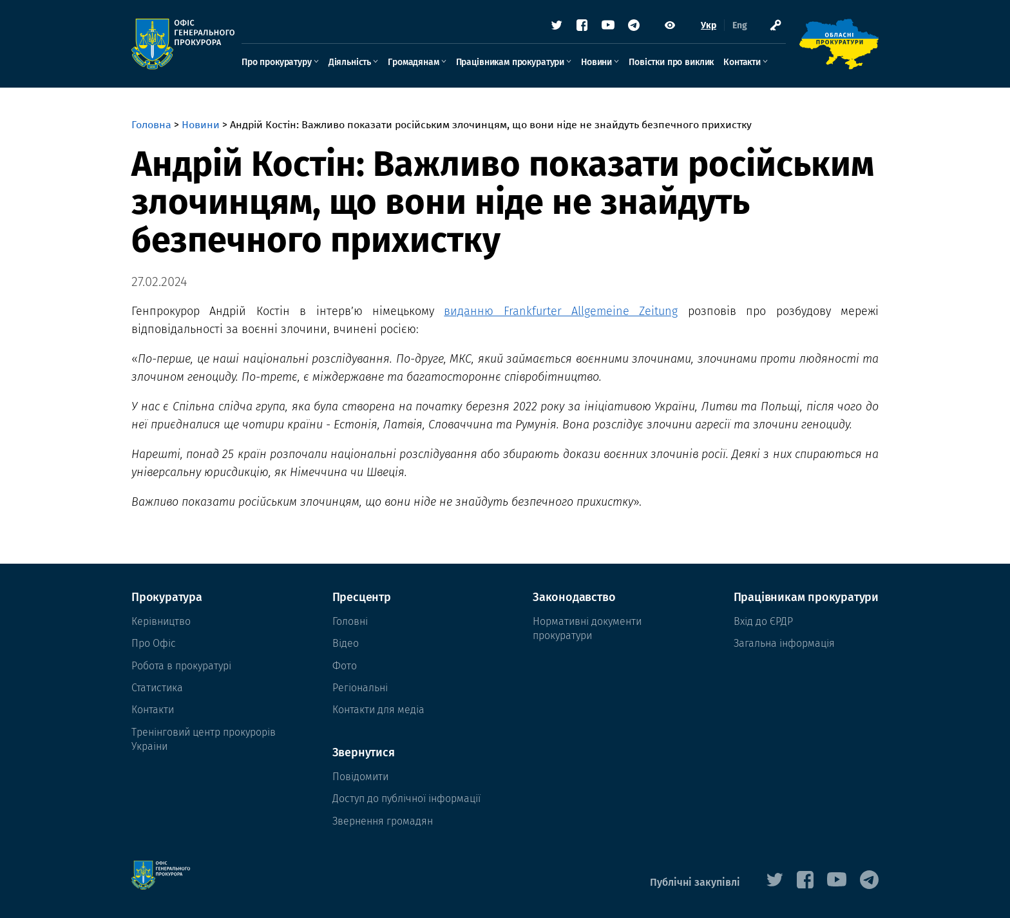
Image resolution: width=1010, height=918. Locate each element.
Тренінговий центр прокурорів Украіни (203, 739)
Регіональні (360, 688)
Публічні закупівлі (695, 882)
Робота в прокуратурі (181, 666)
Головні (350, 621)
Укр (708, 25)
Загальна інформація (784, 643)
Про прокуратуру (277, 62)
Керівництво (161, 621)
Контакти (742, 62)
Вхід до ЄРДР (763, 621)
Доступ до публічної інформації (406, 798)
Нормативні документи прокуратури (587, 628)
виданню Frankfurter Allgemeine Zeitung (561, 311)
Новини (596, 62)
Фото (344, 666)
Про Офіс (153, 643)
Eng (739, 25)
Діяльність (350, 62)
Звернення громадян (382, 821)
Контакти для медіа (378, 709)
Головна (151, 125)
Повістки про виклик (671, 62)
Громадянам (413, 62)
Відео (345, 643)
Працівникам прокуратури (510, 62)
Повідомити (360, 776)
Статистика (157, 688)
